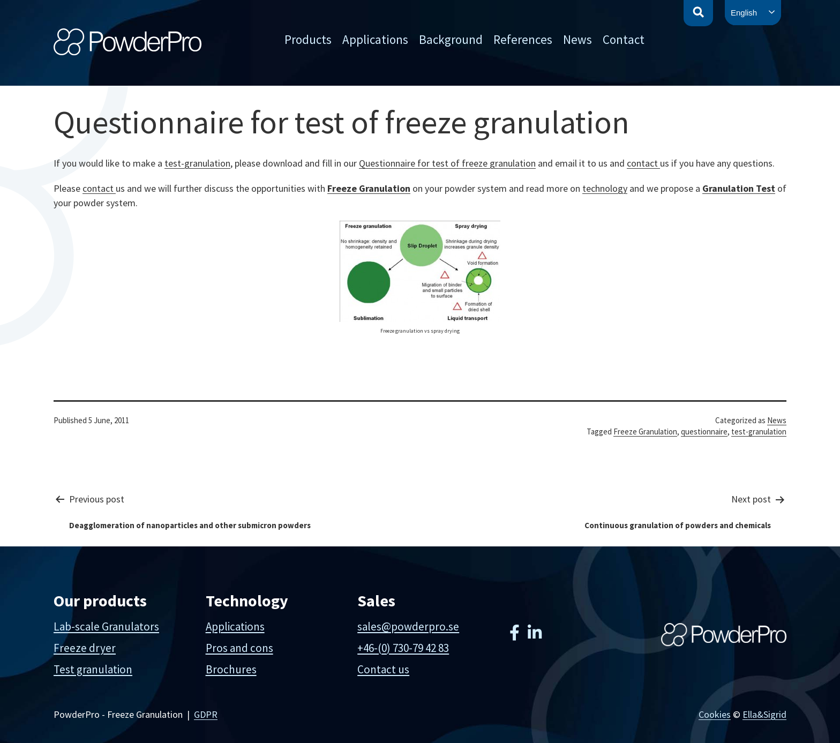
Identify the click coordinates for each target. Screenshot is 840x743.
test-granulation (197, 163)
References (522, 39)
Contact (623, 39)
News (577, 39)
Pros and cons (239, 648)
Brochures (231, 669)
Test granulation (93, 669)
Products (308, 39)
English (744, 12)
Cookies (715, 714)
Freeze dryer (85, 648)
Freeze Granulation (368, 188)
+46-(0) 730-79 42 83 (403, 648)
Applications (375, 39)
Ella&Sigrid (764, 714)
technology (604, 188)
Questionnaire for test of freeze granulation (447, 163)
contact (643, 163)
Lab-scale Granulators (106, 626)
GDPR (206, 714)
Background (451, 39)
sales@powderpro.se (408, 626)
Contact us (383, 669)
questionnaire (704, 431)
